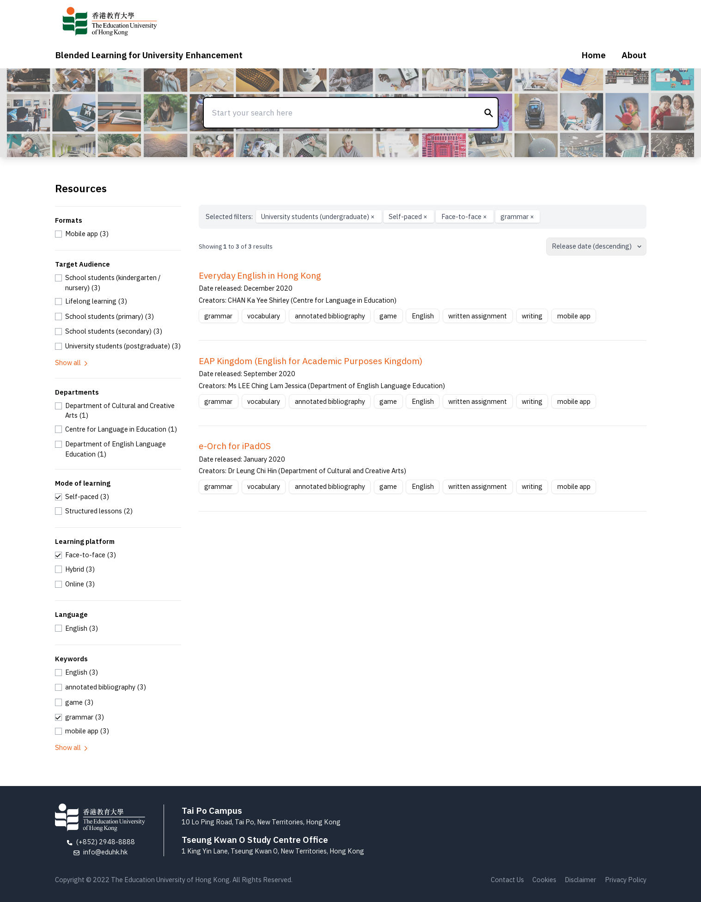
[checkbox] (82, 234)
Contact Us (507, 879)
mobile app (574, 315)
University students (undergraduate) (318, 216)
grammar (517, 216)
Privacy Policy (625, 879)
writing (532, 315)
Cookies (544, 879)
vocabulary (263, 315)
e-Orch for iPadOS (235, 445)
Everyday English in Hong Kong (260, 275)
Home (593, 55)
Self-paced (409, 216)
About (634, 55)
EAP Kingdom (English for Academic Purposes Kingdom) (310, 360)
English (423, 315)
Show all (72, 362)
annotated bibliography (330, 315)
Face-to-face (464, 216)
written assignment (477, 315)
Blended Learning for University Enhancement (149, 55)
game (388, 315)
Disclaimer (580, 879)
